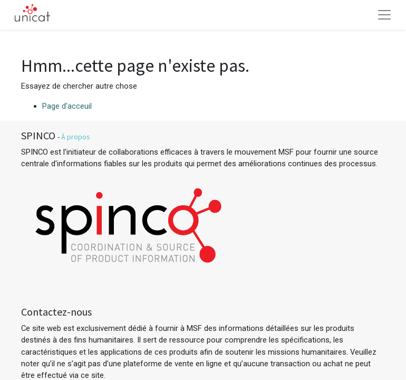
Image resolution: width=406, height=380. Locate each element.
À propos (75, 136)
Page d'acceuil (67, 106)
